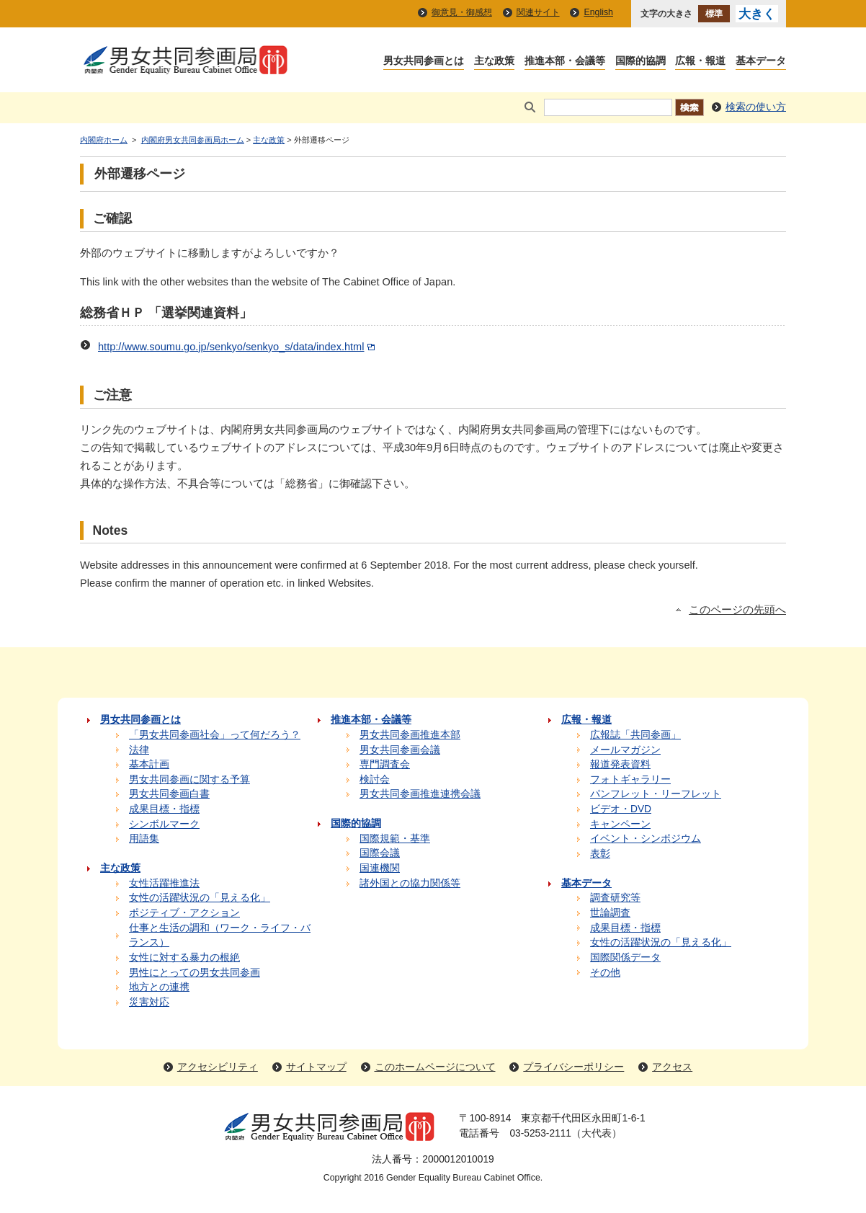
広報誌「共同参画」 (635, 734)
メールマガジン (625, 750)
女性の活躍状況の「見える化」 (199, 897)
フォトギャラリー (630, 779)
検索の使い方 (756, 107)
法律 (139, 750)
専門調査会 (385, 764)
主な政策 (494, 61)
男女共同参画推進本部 (410, 734)
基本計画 (149, 764)
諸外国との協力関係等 (410, 883)
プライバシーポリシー (573, 1067)
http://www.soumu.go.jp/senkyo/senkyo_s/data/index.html (238, 346)
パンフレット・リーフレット (655, 793)
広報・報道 (700, 61)
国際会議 (380, 853)
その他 (605, 972)
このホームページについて (435, 1067)
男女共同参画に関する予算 (189, 779)
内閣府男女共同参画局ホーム (192, 139)
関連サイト (538, 12)
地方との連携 (159, 987)
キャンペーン (620, 824)
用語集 (144, 838)
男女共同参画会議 (400, 750)
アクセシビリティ (217, 1067)
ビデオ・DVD (620, 809)
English (598, 12)
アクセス (672, 1067)
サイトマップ (316, 1067)
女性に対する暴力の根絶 (184, 957)
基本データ (761, 61)
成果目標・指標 (164, 809)
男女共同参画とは (423, 61)
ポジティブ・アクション (184, 912)
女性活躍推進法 (164, 883)
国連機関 (380, 868)
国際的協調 (640, 61)
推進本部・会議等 (564, 61)
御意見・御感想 (462, 12)
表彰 (600, 853)
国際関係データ (625, 957)
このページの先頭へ (737, 610)
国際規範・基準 (395, 838)
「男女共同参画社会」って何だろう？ (214, 734)
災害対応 (149, 1002)
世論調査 (610, 912)
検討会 (375, 779)
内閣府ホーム (104, 139)
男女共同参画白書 (169, 793)
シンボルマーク (164, 824)
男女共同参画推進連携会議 (420, 793)
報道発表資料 (620, 764)
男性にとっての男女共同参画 (194, 972)
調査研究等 (615, 897)
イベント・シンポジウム (645, 838)
